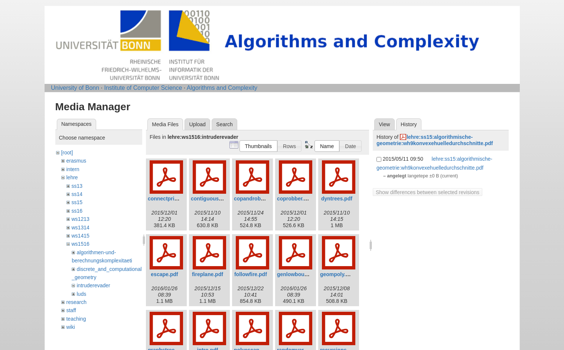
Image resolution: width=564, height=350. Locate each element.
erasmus (76, 161)
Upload (197, 124)
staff (71, 310)
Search (224, 124)
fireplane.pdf (207, 274)
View (384, 124)
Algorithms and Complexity (222, 88)
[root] (67, 153)
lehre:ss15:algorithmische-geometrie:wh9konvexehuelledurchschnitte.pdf (434, 140)
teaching (76, 319)
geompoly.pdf (337, 274)
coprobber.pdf (294, 199)
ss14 (76, 194)
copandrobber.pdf (256, 199)
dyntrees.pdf (336, 199)
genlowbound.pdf (298, 274)
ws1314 (80, 227)
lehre (72, 177)
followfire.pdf (250, 274)
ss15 (76, 202)
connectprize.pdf (168, 199)
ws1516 (80, 244)
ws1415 (80, 236)
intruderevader (93, 285)
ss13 (76, 186)
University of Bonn (75, 88)
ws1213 (80, 219)
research (76, 302)
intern (72, 169)
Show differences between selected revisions (427, 192)
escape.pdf (164, 274)
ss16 (76, 211)
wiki (70, 327)
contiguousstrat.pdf (215, 199)
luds (81, 294)
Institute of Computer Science (143, 88)
